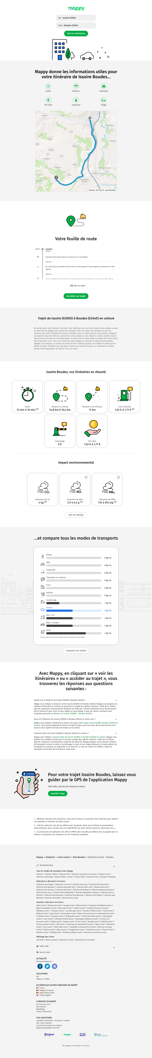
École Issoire (81, 922)
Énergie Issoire (93, 922)
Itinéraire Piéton (51, 874)
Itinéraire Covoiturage (44, 877)
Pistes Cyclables (52, 940)
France (40, 988)
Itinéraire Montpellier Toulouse (87, 892)
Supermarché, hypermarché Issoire (80, 924)
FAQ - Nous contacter (44, 1023)
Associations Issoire (68, 913)
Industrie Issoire (57, 916)
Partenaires (47, 1011)
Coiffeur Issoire (79, 908)
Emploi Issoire (56, 922)
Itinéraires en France (63, 884)
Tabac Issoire (100, 924)
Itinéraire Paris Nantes (81, 890)
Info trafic (40, 940)
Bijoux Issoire (62, 930)
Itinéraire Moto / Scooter (64, 877)
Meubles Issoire (42, 932)
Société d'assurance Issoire (97, 908)
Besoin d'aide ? (43, 952)
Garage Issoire (68, 905)
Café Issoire (60, 924)
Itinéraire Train (104, 874)
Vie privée (58, 1021)
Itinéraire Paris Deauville (98, 884)
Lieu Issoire (47, 927)
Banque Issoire (69, 922)
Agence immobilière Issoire (46, 908)
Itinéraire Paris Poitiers (94, 895)
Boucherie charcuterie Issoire (95, 932)
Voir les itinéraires (76, 33)
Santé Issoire (108, 911)
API (37, 976)
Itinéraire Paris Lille (84, 887)
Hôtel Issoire (41, 905)
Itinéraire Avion (92, 877)
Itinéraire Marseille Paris (66, 887)
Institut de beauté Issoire (91, 916)
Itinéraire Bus (80, 877)
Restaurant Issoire (55, 905)
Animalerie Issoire (93, 930)
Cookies (67, 1021)
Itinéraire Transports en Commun (84, 874)
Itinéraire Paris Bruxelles (54, 895)
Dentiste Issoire (43, 916)
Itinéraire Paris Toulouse (45, 890)
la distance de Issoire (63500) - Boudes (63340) (71, 713)
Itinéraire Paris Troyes (70, 898)
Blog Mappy (40, 1009)
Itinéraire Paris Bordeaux (45, 887)
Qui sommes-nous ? (43, 1004)
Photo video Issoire (61, 927)
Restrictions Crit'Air (66, 940)
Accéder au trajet (76, 296)
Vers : (68, 25)
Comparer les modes (76, 650)
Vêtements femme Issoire (64, 919)
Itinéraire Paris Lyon (80, 884)
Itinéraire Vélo (64, 874)
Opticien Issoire (49, 930)
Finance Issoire (107, 930)
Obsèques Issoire (42, 911)
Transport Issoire (57, 911)
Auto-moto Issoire (65, 908)
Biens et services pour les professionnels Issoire (96, 913)
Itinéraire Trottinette (107, 877)
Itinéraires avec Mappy (44, 884)
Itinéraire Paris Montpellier (64, 892)
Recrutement (41, 1007)
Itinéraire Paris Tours (44, 892)
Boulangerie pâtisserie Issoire (87, 919)
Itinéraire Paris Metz (52, 898)
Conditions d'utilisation (44, 1021)
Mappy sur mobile (43, 979)
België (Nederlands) (45, 993)
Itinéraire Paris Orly (101, 887)
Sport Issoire (55, 913)
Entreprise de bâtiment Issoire (100, 905)
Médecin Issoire (42, 913)
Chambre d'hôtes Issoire (92, 911)
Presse (39, 1011)
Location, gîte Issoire (73, 911)
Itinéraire (39, 874)
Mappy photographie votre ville (48, 1028)
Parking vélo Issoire (72, 916)
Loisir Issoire (48, 919)
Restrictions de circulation (85, 940)
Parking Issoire (55, 932)
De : (67, 18)
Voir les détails (76, 515)
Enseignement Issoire (77, 930)
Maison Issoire (81, 905)
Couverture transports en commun (49, 1025)
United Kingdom (43, 995)
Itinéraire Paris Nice (63, 890)
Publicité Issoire (107, 922)
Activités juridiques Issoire (72, 932)
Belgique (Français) (45, 990)
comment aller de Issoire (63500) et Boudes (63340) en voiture (79, 737)
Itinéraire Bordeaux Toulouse (102, 890)
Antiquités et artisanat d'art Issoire (83, 927)
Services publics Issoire (45, 924)
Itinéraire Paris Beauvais (74, 895)
